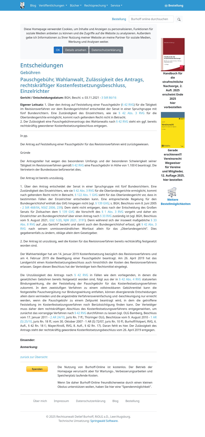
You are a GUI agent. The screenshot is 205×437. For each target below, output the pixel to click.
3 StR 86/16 (109, 98)
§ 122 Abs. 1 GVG (86, 195)
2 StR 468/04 (31, 207)
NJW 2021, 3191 (74, 220)
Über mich (40, 401)
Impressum (61, 401)
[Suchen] (151, 19)
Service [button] (115, 5)
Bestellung (119, 19)
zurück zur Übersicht (34, 357)
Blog (33, 5)
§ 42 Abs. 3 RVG (132, 113)
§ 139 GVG (102, 203)
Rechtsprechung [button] (95, 5)
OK (58, 50)
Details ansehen (75, 50)
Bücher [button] (74, 5)
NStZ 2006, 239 (51, 207)
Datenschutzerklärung (106, 50)
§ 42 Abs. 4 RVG (130, 279)
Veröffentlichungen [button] (52, 5)
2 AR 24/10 (57, 317)
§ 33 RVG (106, 216)
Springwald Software (104, 421)
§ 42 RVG (128, 105)
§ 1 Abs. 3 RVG (112, 212)
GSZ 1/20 (55, 220)
